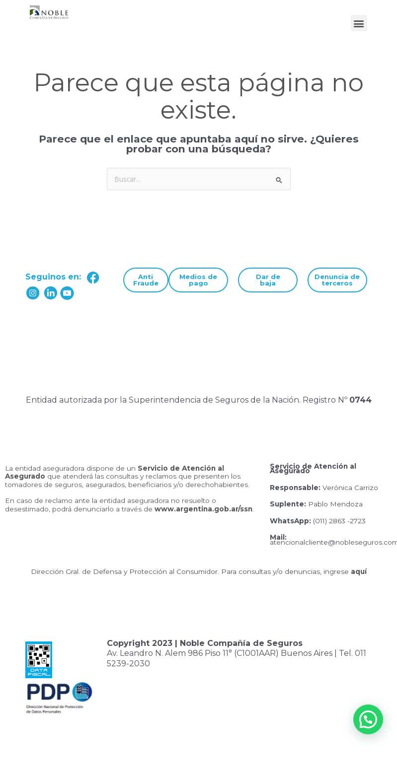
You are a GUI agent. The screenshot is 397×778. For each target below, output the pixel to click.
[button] (359, 23)
